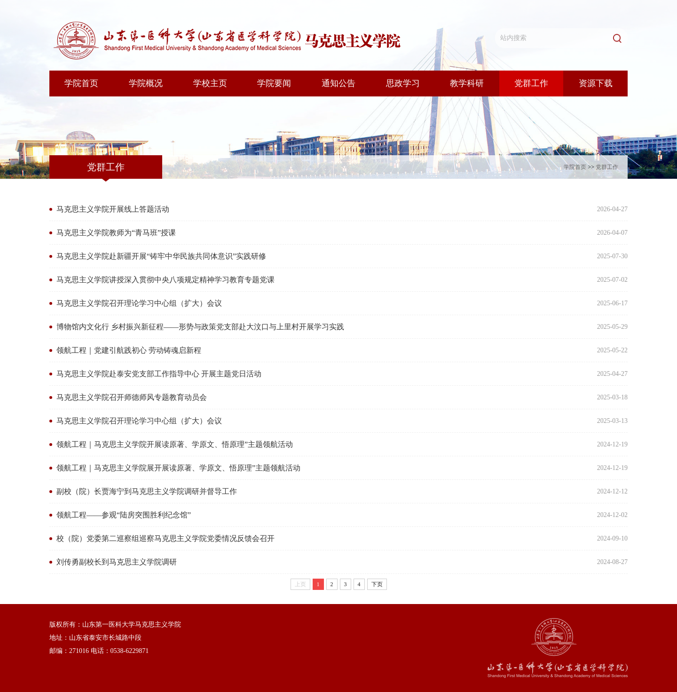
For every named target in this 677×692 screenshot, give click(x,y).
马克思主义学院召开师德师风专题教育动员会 (131, 397)
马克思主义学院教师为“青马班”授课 (116, 233)
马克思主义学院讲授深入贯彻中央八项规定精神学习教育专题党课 (165, 280)
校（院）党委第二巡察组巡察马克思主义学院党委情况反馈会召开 (165, 538)
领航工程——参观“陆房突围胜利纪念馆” (123, 515)
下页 (377, 584)
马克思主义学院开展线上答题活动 (112, 209)
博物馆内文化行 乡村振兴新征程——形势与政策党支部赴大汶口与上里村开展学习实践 (200, 327)
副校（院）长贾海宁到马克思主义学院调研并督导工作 (146, 491)
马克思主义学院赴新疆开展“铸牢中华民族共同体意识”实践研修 (161, 256)
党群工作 (607, 167)
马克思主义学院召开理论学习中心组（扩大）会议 (139, 303)
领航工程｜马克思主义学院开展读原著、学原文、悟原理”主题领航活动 (174, 444)
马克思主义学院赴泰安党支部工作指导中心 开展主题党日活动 (158, 374)
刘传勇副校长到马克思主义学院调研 (116, 562)
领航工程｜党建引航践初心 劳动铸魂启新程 (128, 350)
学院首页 (575, 167)
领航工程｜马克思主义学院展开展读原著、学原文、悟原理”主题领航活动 (178, 468)
